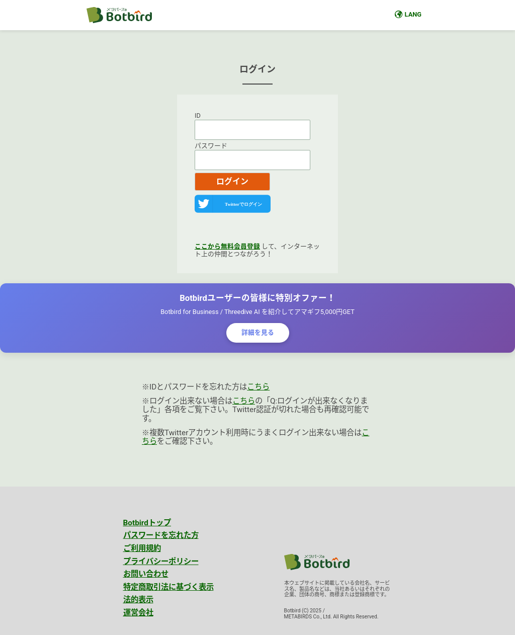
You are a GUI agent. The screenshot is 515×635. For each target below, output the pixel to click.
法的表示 (138, 599)
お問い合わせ (145, 574)
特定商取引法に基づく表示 (168, 587)
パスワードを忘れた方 (161, 535)
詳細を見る (257, 332)
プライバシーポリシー (161, 561)
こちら (258, 386)
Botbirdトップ (147, 522)
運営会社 (138, 612)
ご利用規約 (142, 548)
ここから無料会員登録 (227, 246)
